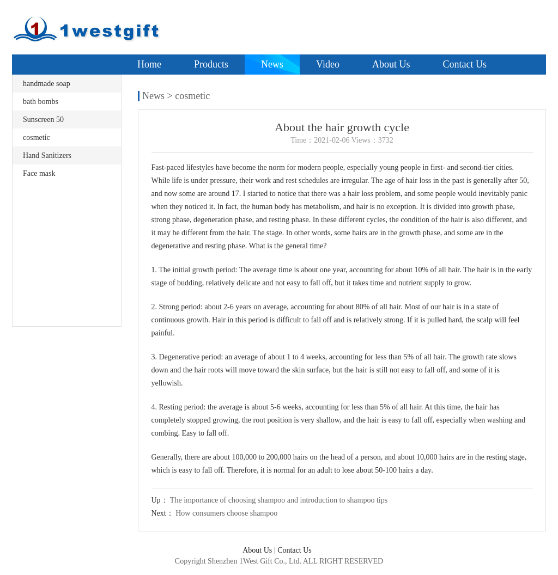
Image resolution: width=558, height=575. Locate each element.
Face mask (39, 173)
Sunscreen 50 (43, 119)
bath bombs (40, 101)
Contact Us (464, 64)
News (272, 64)
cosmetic (36, 137)
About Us (391, 64)
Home (149, 64)
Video (327, 64)
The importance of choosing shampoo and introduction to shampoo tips (278, 500)
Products (211, 64)
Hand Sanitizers (47, 155)
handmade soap (46, 83)
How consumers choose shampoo (226, 513)
